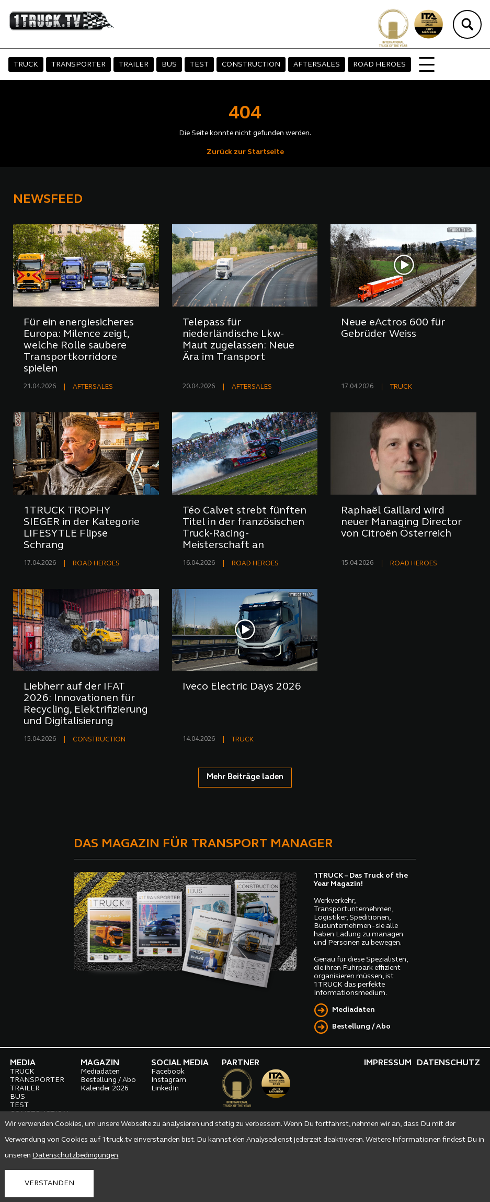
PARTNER (240, 1063)
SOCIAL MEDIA (180, 1063)
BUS (169, 65)
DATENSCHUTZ (448, 1063)
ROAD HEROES (379, 65)
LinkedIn (165, 1088)
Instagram (168, 1080)
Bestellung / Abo (361, 1027)
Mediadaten (353, 1010)
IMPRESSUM (388, 1063)
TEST (199, 65)
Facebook (168, 1072)
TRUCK (26, 65)
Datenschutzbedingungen (75, 1156)
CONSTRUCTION (251, 65)
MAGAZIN (100, 1063)
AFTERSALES (316, 65)
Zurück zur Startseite (245, 152)
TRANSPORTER (78, 65)
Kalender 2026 (105, 1088)
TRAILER (134, 65)
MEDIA (23, 1063)
